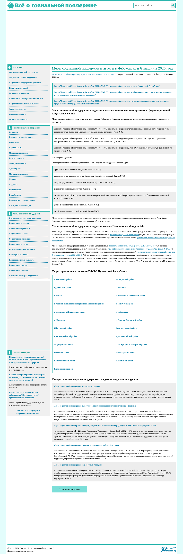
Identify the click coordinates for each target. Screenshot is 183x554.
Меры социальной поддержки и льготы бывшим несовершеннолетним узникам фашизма (95, 406)
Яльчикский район (125, 361)
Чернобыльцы (15, 147)
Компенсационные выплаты (22, 249)
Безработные (15, 195)
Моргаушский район (63, 344)
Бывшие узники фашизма (21, 137)
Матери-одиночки (17, 163)
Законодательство (17, 109)
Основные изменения (19, 93)
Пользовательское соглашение (20, 551)
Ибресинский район (63, 328)
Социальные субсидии (19, 228)
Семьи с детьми (16, 158)
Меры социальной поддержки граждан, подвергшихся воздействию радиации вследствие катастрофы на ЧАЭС (105, 425)
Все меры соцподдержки (69, 489)
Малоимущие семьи (18, 174)
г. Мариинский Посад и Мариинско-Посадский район (79, 304)
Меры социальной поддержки (23, 77)
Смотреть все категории (20, 205)
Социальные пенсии (18, 244)
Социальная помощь (18, 270)
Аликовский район (63, 279)
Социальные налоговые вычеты (24, 104)
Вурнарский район (63, 287)
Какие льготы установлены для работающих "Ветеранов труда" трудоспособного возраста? (24, 395)
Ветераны (13, 132)
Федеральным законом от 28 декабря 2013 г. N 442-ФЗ (132, 246)
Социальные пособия (19, 223)
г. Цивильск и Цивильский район (69, 312)
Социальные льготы (18, 233)
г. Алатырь (121, 287)
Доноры (12, 179)
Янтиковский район (63, 369)
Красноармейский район (65, 336)
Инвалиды (14, 142)
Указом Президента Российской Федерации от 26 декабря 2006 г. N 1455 (139, 249)
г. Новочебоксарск (124, 304)
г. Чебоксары (122, 312)
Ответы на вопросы (18, 119)
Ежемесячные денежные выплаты (25, 218)
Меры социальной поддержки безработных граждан (78, 465)
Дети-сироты (15, 168)
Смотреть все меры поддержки (23, 275)
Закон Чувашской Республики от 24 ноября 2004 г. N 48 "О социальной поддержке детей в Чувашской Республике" (107, 86)
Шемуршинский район (64, 361)
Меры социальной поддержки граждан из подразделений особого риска (86, 445)
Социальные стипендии (20, 239)
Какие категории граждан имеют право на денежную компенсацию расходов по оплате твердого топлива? (27, 377)
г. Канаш (58, 295)
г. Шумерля (59, 320)
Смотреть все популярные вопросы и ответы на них (28, 411)
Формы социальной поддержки (23, 72)
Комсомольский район (126, 328)
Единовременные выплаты (21, 260)
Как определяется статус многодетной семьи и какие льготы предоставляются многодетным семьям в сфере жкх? (27, 360)
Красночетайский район (127, 336)
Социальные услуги (18, 265)
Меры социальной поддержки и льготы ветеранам (77, 386)
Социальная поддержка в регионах (25, 83)
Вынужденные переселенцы (22, 200)
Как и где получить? (18, 88)
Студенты (13, 184)
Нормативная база (17, 114)
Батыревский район (125, 279)
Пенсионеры (15, 190)
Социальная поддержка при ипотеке (26, 98)
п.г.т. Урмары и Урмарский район (131, 344)
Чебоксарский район (125, 352)
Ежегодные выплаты (19, 254)
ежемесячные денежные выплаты (124, 234)
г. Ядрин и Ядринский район (129, 320)
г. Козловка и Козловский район (130, 295)
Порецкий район (62, 352)
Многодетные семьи (18, 153)
